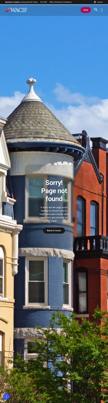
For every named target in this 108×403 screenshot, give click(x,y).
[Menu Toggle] (102, 10)
